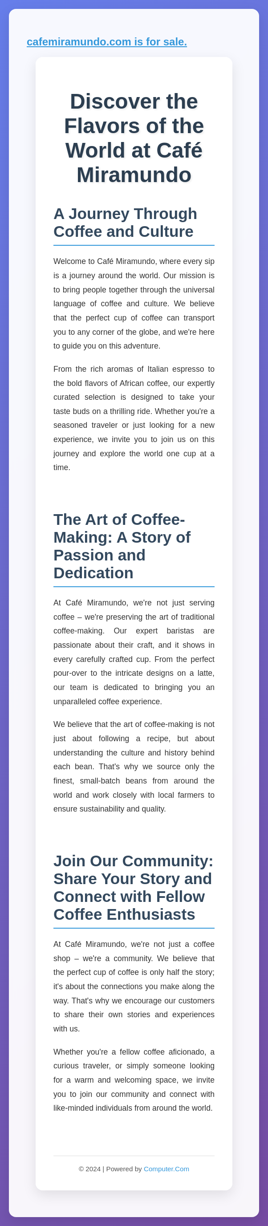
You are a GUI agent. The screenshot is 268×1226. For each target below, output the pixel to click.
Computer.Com (166, 1169)
